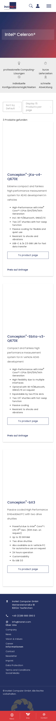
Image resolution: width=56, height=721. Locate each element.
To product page (28, 255)
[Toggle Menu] (48, 5)
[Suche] (31, 6)
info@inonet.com (21, 621)
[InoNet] (10, 6)
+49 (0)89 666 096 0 (23, 615)
